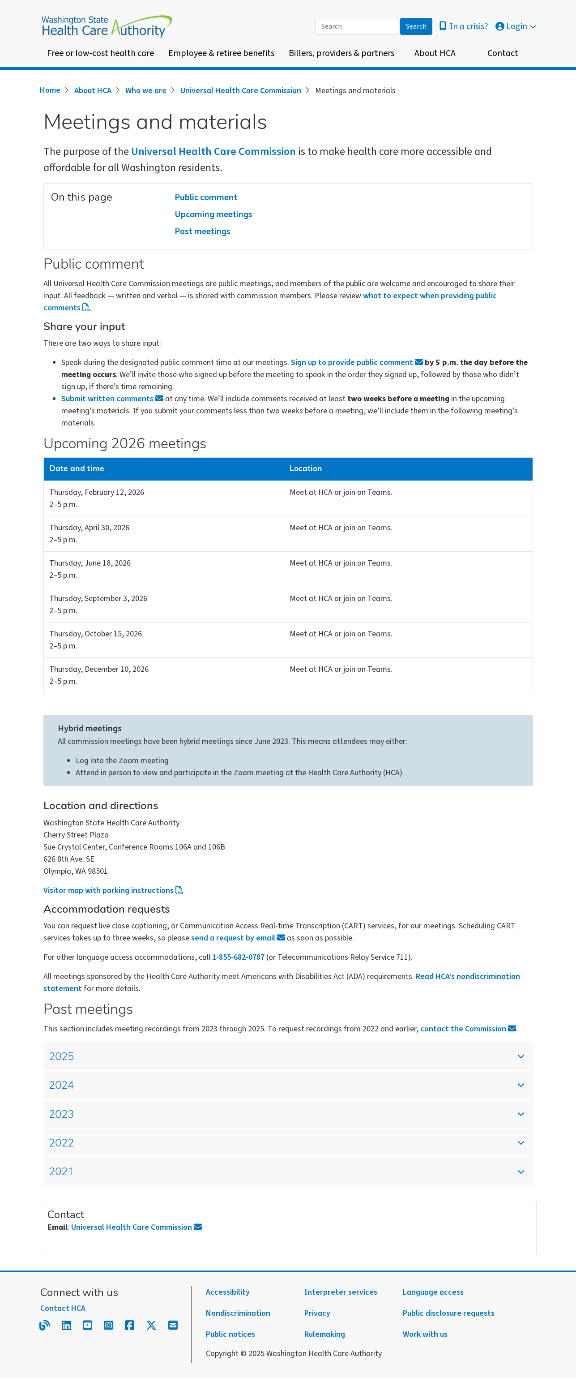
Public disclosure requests (449, 1313)
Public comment (206, 197)
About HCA (435, 53)
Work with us (425, 1334)
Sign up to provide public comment (357, 362)
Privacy (317, 1313)
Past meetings (202, 231)
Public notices (230, 1334)
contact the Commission (468, 1029)
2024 (280, 1089)
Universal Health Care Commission (240, 90)
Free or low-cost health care (100, 53)
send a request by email (238, 938)
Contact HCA (62, 1308)
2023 (280, 1118)
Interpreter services (340, 1292)
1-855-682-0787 (238, 957)
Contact (502, 53)
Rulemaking (324, 1334)
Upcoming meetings (213, 214)
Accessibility (228, 1292)
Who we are (145, 90)
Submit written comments (112, 398)
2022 (280, 1147)
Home (50, 90)
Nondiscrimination (238, 1313)
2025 (280, 1060)
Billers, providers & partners (341, 53)
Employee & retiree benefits (221, 53)
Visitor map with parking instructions (113, 890)
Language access (433, 1292)
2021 (280, 1176)
